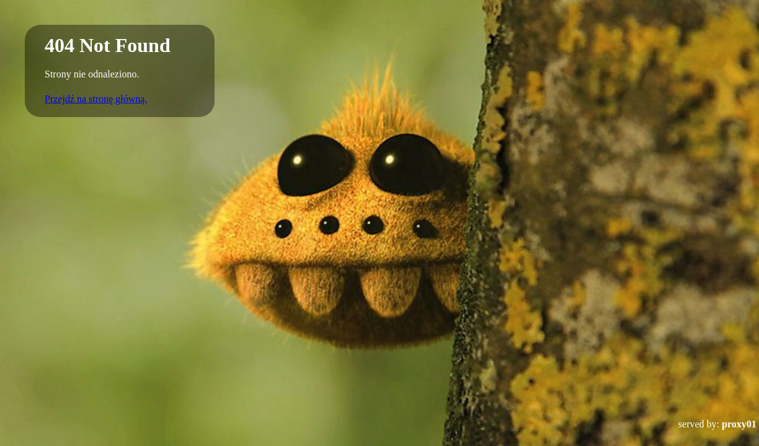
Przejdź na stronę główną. (96, 99)
